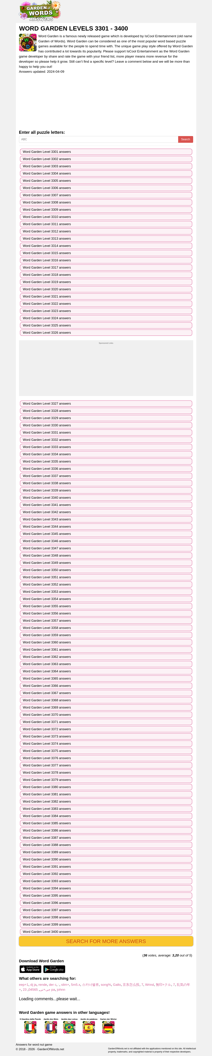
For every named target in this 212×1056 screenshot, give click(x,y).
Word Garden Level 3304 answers (47, 173)
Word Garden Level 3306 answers (47, 188)
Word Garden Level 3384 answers (47, 816)
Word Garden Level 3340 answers (47, 497)
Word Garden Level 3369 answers (47, 707)
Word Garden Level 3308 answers (47, 202)
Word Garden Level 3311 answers (47, 224)
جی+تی (45, 989)
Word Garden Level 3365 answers (47, 678)
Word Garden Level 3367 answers (47, 693)
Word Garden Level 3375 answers (47, 751)
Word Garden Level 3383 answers (47, 809)
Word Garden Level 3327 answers (47, 403)
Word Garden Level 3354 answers (47, 599)
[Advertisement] (106, 103)
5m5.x (75, 984)
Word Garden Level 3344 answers (47, 526)
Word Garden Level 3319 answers (47, 282)
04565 (33, 989)
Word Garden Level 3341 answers (47, 505)
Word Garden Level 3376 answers (47, 758)
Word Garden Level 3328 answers (47, 411)
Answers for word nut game (34, 1044)
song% (106, 984)
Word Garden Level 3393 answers (47, 881)
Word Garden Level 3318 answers (47, 275)
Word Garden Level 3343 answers (47, 519)
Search (185, 139)
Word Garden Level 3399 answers (47, 924)
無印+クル (163, 984)
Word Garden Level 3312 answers (47, 231)
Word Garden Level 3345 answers (47, 534)
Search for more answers (106, 941)
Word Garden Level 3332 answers (47, 440)
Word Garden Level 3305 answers (47, 180)
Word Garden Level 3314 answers (47, 246)
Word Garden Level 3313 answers (47, 238)
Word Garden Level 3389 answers (47, 852)
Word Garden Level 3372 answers (47, 729)
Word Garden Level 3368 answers (47, 700)
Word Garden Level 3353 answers (47, 591)
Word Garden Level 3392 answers (47, 874)
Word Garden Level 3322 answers (47, 303)
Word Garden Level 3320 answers (47, 289)
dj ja (33, 984)
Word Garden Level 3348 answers (47, 555)
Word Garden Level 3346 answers (47, 541)
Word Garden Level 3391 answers (47, 866)
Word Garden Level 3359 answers (47, 635)
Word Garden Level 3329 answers (47, 418)
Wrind (149, 984)
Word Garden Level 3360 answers (47, 642)
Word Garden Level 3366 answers (47, 686)
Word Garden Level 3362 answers (47, 657)
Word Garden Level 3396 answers (47, 903)
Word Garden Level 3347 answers (47, 548)
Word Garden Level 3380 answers (47, 787)
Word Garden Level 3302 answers (47, 159)
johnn (61, 989)
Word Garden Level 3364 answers (47, 671)
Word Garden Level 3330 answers (47, 425)
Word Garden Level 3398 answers (47, 917)
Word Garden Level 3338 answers (47, 483)
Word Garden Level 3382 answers (47, 801)
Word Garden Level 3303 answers (47, 166)
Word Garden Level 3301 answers (47, 152)
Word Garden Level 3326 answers (47, 332)
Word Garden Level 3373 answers (47, 736)
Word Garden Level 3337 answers (47, 476)
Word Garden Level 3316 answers (47, 260)
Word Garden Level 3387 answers (47, 837)
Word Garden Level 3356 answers (47, 613)
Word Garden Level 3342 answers (47, 512)
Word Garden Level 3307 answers (47, 195)
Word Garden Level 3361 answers (47, 649)
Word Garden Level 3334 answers (47, 454)
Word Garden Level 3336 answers (47, 468)
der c (53, 984)
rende (42, 984)
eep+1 (24, 984)
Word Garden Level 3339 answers (47, 490)
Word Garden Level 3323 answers (47, 311)
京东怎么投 (131, 984)
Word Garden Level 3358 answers (47, 628)
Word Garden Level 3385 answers (47, 823)
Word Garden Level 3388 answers (47, 845)
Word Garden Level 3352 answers (47, 584)
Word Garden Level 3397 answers (47, 910)
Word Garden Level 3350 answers (47, 570)
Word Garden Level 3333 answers (47, 447)
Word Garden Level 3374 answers (47, 743)
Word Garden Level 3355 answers (47, 606)
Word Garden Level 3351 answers (47, 577)
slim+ (65, 984)
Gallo (117, 984)
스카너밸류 (90, 984)
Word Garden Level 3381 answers (47, 794)
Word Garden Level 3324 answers (47, 318)
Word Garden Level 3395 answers (47, 895)
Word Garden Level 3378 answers (47, 772)
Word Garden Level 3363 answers (47, 664)
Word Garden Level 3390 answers (47, 859)
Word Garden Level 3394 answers (47, 888)
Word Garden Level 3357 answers (47, 620)
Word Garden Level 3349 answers (47, 563)
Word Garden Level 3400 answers (47, 932)
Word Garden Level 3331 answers (47, 432)
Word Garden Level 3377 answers (47, 765)
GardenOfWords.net (50, 1049)
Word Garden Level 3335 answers (47, 461)
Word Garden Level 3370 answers (47, 714)
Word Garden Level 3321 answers (47, 296)
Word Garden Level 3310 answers (47, 217)
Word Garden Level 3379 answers (47, 780)
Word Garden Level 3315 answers (47, 253)
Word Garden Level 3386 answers (47, 830)
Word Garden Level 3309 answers (47, 209)
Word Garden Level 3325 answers (47, 325)
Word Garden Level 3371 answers (47, 722)
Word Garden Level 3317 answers (47, 267)
